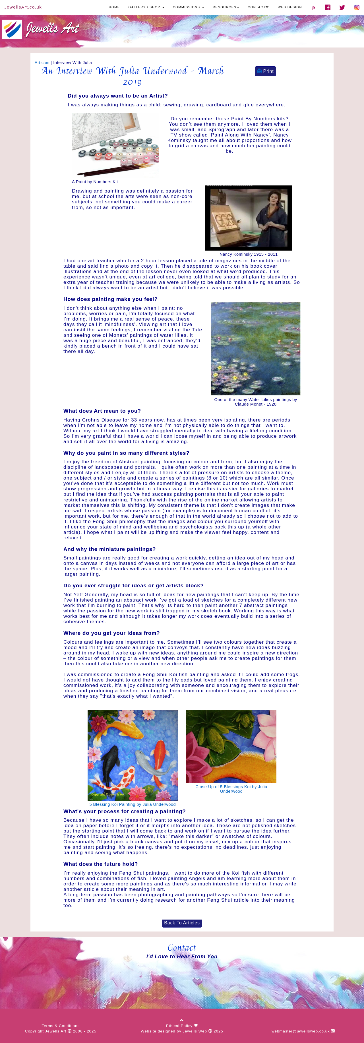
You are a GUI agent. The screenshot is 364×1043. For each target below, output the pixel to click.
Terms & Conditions (61, 1026)
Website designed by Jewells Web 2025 (182, 1031)
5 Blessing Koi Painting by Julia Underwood (132, 804)
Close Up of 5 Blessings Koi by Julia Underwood (231, 789)
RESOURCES (226, 7)
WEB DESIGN (290, 7)
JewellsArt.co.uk (23, 7)
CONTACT (258, 7)
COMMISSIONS (188, 7)
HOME (114, 7)
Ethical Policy (180, 1026)
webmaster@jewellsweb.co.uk (303, 1031)
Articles (42, 62)
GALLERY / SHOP (146, 7)
